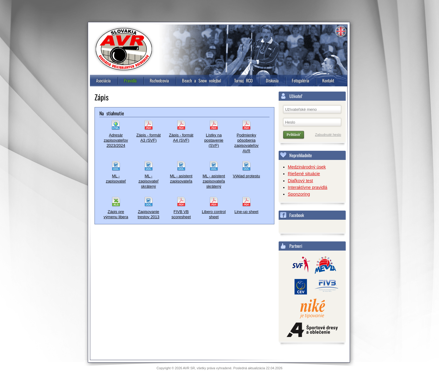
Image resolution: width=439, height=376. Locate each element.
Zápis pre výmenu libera (116, 214)
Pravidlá (130, 80)
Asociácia (103, 80)
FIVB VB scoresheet (181, 214)
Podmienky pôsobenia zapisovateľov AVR (246, 143)
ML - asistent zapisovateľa (181, 178)
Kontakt (328, 80)
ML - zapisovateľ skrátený (148, 181)
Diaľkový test (300, 180)
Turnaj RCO (243, 80)
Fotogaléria (300, 80)
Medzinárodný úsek (307, 166)
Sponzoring (299, 194)
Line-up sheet (246, 211)
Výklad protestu (246, 176)
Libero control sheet (214, 214)
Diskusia (272, 80)
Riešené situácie (304, 173)
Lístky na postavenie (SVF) (213, 140)
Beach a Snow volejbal (201, 80)
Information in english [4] (340, 31)
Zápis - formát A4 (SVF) (181, 138)
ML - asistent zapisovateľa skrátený (213, 181)
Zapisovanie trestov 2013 (148, 214)
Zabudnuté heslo (328, 134)
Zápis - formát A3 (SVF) (148, 138)
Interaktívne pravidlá (307, 187)
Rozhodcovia (159, 80)
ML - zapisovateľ (116, 178)
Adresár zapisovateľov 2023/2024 (116, 140)
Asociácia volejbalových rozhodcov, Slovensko (124, 49)
